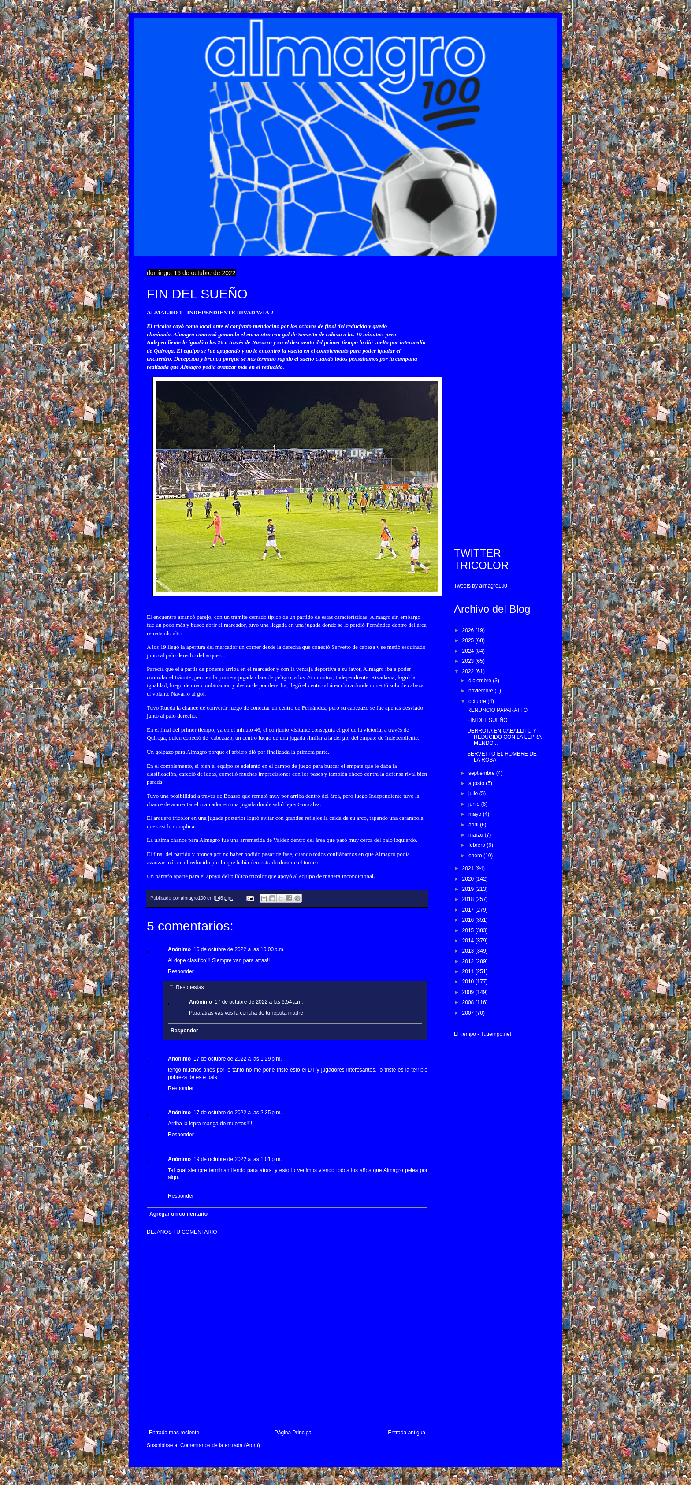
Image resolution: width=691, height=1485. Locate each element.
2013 (469, 951)
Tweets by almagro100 (480, 586)
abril (474, 825)
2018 (469, 899)
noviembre (481, 691)
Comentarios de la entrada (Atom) (220, 1445)
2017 (469, 910)
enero (475, 855)
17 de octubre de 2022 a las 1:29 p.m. (237, 1059)
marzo (476, 835)
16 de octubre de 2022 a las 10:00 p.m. (239, 949)
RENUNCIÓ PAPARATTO (497, 710)
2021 (469, 868)
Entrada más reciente (174, 1432)
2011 (469, 971)
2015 (469, 930)
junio (474, 804)
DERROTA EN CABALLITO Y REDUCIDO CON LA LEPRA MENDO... (504, 737)
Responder (181, 971)
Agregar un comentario (178, 1214)
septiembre (482, 773)
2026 (469, 630)
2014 (469, 941)
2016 (469, 920)
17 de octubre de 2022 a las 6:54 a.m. (259, 1002)
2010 (469, 982)
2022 (469, 671)
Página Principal (294, 1432)
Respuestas (190, 987)
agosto (477, 783)
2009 (469, 992)
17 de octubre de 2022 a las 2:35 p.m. (237, 1112)
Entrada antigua (406, 1432)
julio (473, 793)
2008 (469, 1002)
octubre (477, 701)
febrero (477, 845)
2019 (469, 889)
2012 (469, 961)
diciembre (480, 680)
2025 (469, 640)
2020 (469, 879)
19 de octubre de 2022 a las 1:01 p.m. (237, 1159)
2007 (469, 1013)
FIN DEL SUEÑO (487, 720)
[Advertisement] (499, 401)
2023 (469, 661)
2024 (469, 651)
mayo (475, 814)
